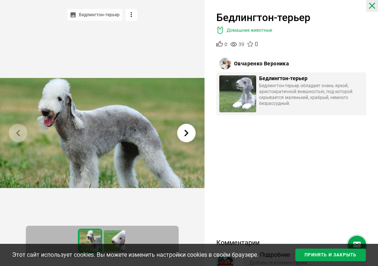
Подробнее (275, 254)
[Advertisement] (291, 179)
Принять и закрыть (331, 255)
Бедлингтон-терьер (283, 78)
